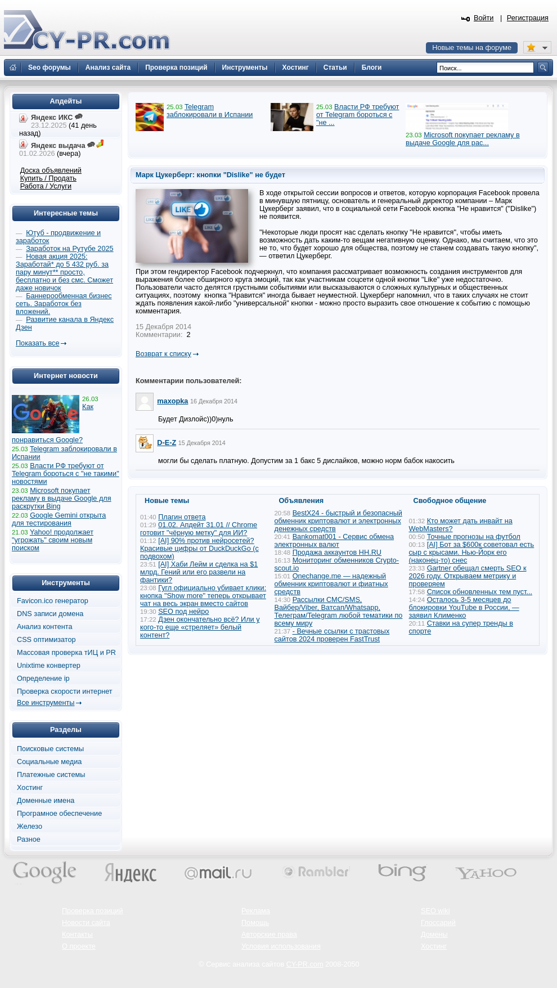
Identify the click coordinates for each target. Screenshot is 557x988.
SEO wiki (435, 911)
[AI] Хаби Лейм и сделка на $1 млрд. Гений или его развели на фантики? (199, 572)
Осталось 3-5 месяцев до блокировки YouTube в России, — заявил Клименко (464, 607)
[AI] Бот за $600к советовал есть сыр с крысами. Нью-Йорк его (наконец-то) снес (471, 552)
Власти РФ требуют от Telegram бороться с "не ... (357, 115)
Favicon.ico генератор (52, 601)
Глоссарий (438, 923)
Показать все (37, 343)
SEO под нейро (183, 612)
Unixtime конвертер (48, 666)
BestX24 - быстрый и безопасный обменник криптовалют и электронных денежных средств (338, 521)
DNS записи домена (50, 614)
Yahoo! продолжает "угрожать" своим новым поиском (52, 540)
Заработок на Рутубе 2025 (69, 249)
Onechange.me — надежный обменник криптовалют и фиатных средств (331, 584)
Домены (434, 934)
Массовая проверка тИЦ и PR (66, 653)
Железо (29, 826)
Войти (484, 18)
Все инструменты (45, 703)
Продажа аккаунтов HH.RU (337, 552)
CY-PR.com (305, 964)
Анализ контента (45, 627)
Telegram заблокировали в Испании (210, 111)
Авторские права (269, 934)
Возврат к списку (163, 354)
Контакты (77, 934)
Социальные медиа (49, 762)
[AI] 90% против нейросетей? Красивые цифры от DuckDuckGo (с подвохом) (199, 548)
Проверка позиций (92, 911)
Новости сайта (86, 923)
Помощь (255, 923)
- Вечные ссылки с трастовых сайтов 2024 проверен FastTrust (332, 635)
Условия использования (281, 946)
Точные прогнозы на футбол (473, 537)
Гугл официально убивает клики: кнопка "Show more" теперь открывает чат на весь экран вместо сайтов (203, 596)
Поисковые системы (50, 749)
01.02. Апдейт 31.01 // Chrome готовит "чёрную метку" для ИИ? (198, 529)
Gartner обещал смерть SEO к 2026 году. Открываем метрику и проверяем (468, 576)
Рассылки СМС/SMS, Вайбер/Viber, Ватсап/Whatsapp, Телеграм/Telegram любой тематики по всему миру (339, 611)
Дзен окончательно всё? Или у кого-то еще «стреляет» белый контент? (200, 627)
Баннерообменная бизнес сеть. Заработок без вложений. (64, 304)
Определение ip (43, 678)
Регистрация (528, 18)
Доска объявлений (51, 170)
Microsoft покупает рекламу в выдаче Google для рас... (463, 139)
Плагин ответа (181, 517)
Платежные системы (51, 775)
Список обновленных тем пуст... (479, 592)
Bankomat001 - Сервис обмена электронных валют (334, 541)
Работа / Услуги (45, 186)
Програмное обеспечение (59, 814)
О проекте (79, 946)
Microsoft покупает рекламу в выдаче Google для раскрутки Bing (61, 498)
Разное (29, 839)
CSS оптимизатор (46, 640)
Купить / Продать (48, 178)
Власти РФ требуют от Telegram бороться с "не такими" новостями (65, 474)
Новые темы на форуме (471, 48)
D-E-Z (166, 443)
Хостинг (30, 788)
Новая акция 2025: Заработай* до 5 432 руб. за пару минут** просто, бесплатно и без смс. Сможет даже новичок (64, 272)
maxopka (172, 401)
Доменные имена (45, 801)
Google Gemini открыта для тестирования (59, 519)
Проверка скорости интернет (65, 691)
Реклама (255, 911)
